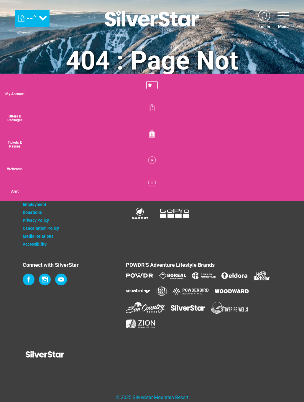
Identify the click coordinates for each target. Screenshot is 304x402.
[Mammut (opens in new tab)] (140, 213)
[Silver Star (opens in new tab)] (188, 308)
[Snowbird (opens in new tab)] (138, 291)
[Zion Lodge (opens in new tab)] (140, 324)
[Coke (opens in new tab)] (146, 189)
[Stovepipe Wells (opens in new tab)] (229, 308)
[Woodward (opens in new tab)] (232, 291)
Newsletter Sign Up (41, 196)
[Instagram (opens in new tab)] (45, 279)
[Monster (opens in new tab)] (181, 189)
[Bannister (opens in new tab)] (216, 189)
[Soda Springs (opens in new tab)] (162, 291)
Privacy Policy (36, 220)
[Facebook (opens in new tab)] (28, 279)
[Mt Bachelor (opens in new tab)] (261, 275)
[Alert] (289, 195)
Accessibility (35, 244)
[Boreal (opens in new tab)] (172, 275)
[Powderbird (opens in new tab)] (190, 291)
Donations (32, 212)
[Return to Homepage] (152, 18)
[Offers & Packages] (289, 115)
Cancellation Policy (41, 228)
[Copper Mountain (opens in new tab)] (204, 275)
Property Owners (38, 188)
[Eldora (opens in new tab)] (234, 275)
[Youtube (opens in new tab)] (61, 279)
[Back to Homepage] (67, 355)
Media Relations (38, 236)
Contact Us (33, 180)
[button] (289, 89)
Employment (34, 204)
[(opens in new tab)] (264, 18)
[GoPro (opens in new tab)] (174, 213)
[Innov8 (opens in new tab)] (257, 189)
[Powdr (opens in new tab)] (139, 275)
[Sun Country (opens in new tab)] (145, 307)
